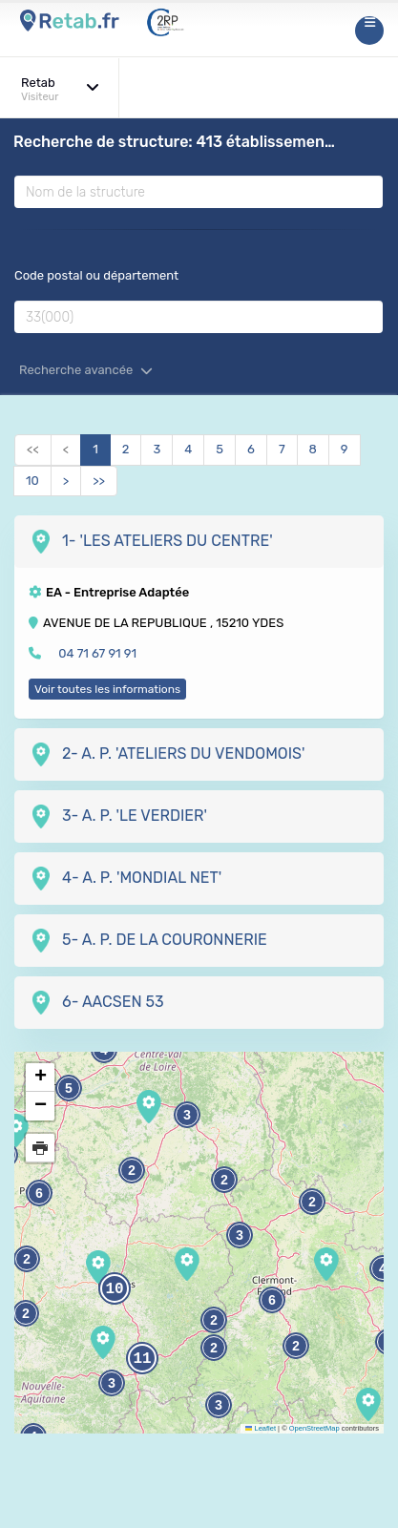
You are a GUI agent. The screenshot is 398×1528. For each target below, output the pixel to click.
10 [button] (114, 1289)
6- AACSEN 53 (96, 1003)
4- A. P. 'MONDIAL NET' (125, 878)
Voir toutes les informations (107, 689)
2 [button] (224, 1180)
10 (32, 480)
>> (99, 480)
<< (33, 449)
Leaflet (260, 1428)
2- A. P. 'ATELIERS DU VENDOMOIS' (167, 754)
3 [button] (218, 1405)
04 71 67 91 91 (97, 653)
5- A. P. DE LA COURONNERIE (148, 940)
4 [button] (383, 1269)
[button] (368, 1404)
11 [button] (142, 1359)
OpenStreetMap (314, 1428)
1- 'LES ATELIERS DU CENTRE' (151, 542)
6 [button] (272, 1300)
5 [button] (69, 1088)
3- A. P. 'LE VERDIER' (118, 816)
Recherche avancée (86, 370)
